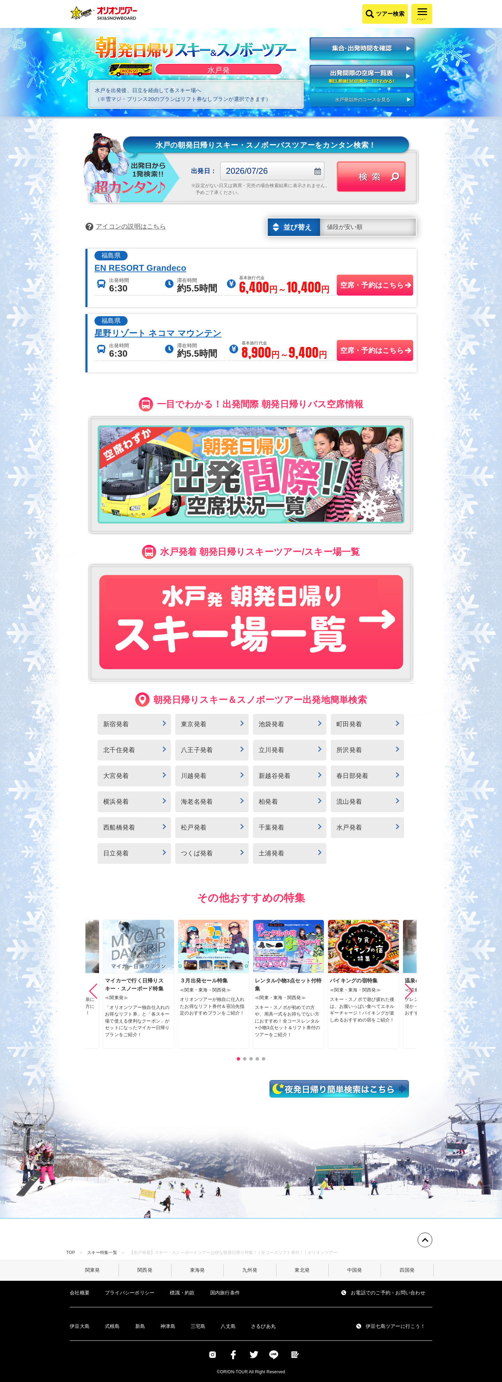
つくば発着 (197, 853)
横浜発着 (116, 801)
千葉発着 (271, 827)
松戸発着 (193, 827)
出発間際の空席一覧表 (363, 77)
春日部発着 (352, 775)
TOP (70, 1252)
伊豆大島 (80, 1326)
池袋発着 (271, 724)
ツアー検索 (390, 14)
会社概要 (80, 1292)
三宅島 (198, 1326)
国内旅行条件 (225, 1292)
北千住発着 (119, 749)
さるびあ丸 (263, 1326)
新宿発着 (116, 724)
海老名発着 (197, 801)
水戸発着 (349, 827)
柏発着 (268, 801)
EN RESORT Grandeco (140, 268)
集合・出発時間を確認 (363, 49)
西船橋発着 (119, 827)
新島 (140, 1326)
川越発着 (193, 775)
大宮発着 (116, 775)
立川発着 (271, 749)
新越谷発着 (274, 775)
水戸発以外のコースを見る (362, 99)
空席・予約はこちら (372, 285)
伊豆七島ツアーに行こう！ (395, 1326)
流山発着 (349, 801)
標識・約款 (182, 1292)
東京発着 (193, 724)
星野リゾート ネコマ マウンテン (158, 333)
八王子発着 (197, 749)
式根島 (112, 1326)
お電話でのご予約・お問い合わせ (388, 1292)
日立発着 (116, 853)
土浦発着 (271, 853)
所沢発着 (349, 749)
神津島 (167, 1326)
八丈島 (228, 1326)
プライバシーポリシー (130, 1292)
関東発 (92, 1270)
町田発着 (349, 724)
